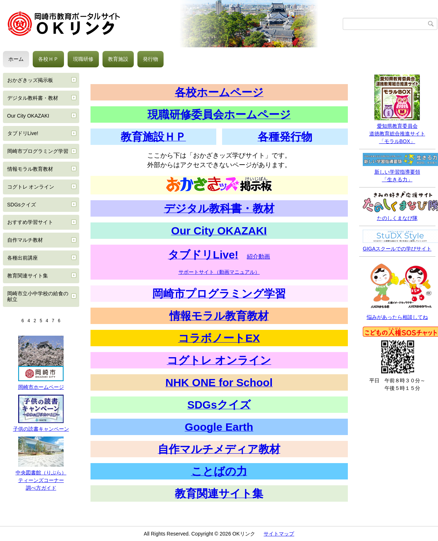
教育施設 (118, 59)
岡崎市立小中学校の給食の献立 (37, 297)
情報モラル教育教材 (30, 169)
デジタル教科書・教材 (32, 98)
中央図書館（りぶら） (41, 472)
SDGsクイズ (21, 205)
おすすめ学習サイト (30, 222)
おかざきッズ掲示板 (30, 80)
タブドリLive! (23, 133)
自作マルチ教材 (25, 240)
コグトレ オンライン (31, 187)
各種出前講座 (22, 258)
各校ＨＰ (48, 59)
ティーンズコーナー (41, 480)
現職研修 (83, 59)
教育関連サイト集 (27, 276)
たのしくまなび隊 (397, 218)
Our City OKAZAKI (28, 116)
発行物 (150, 59)
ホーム (16, 59)
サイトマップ (279, 534)
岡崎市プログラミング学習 (37, 151)
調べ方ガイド (41, 488)
